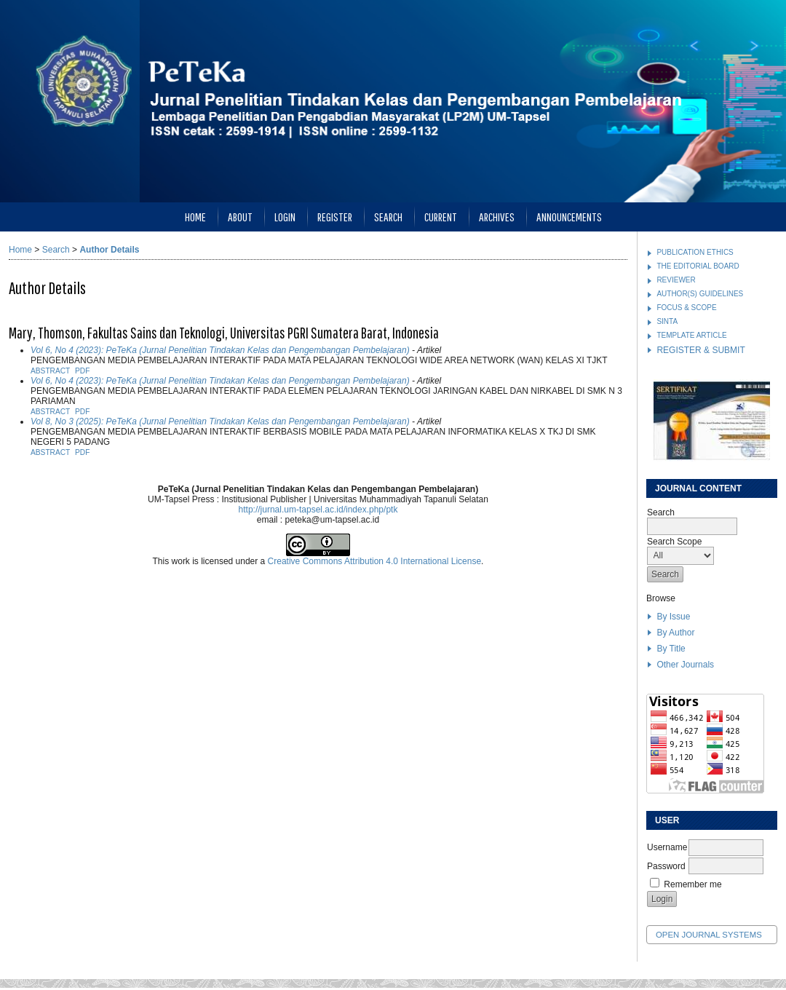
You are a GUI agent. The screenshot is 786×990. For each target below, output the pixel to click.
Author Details (109, 250)
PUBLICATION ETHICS (694, 252)
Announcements (569, 216)
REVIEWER (675, 280)
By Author (675, 632)
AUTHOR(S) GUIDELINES (699, 294)
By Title (670, 649)
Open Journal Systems (709, 934)
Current (440, 216)
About (240, 216)
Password (666, 866)
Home (195, 216)
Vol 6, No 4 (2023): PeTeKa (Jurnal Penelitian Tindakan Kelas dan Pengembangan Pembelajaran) (220, 350)
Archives (497, 216)
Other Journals (685, 665)
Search (388, 216)
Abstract (50, 371)
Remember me (692, 884)
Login (284, 216)
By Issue (673, 616)
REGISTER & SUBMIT (700, 350)
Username (667, 847)
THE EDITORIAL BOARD (697, 266)
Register (334, 216)
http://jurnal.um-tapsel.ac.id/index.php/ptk (318, 509)
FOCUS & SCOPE (686, 308)
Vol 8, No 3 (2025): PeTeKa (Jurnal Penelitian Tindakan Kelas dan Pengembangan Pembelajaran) (220, 421)
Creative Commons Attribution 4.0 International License (375, 561)
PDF (82, 371)
